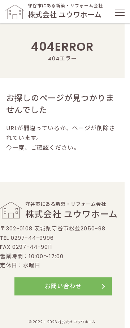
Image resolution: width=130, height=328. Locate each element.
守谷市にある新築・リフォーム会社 (54, 11)
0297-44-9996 (32, 238)
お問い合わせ (63, 286)
